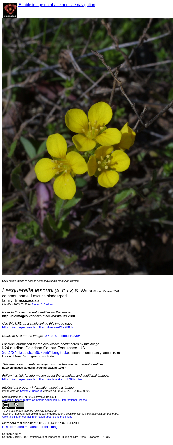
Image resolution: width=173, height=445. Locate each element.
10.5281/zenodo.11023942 (63, 336)
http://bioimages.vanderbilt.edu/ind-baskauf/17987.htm (42, 379)
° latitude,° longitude (35, 352)
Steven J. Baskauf (42, 304)
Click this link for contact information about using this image (37, 416)
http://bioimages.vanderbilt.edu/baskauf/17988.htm (39, 327)
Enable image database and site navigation (56, 5)
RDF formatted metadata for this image (30, 427)
